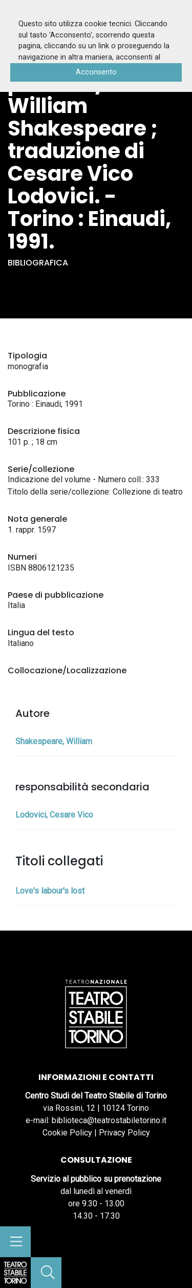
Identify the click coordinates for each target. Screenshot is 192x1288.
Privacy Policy (124, 1133)
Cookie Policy (67, 1133)
